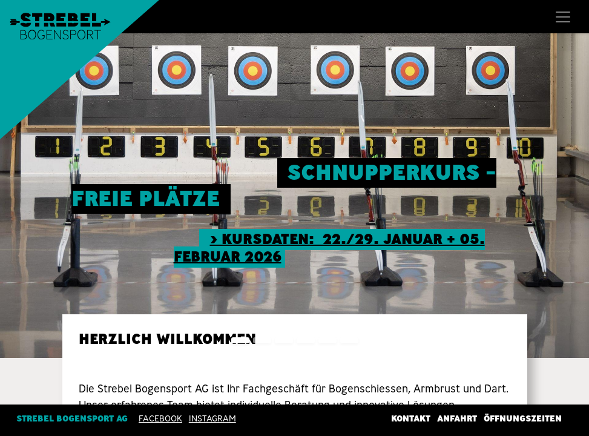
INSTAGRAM (212, 418)
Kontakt (410, 418)
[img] (565, 195)
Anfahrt (457, 418)
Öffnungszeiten (523, 418)
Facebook (160, 418)
